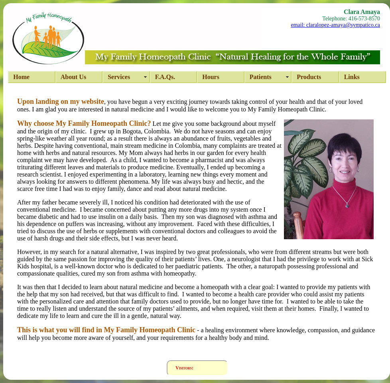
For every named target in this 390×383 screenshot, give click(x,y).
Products (309, 76)
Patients (261, 76)
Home (21, 76)
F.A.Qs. (165, 76)
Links (352, 76)
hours (210, 76)
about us (73, 76)
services (119, 76)
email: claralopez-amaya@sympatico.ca (335, 25)
